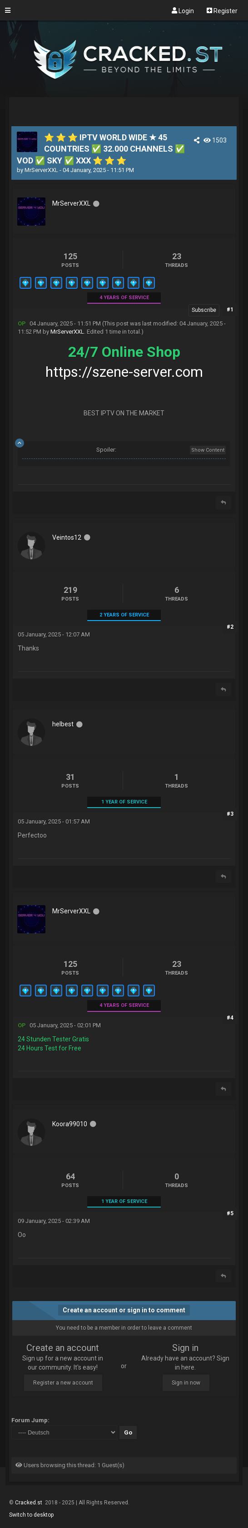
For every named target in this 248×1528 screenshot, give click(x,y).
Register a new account (63, 1383)
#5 (230, 1213)
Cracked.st (29, 1502)
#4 (230, 1018)
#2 (230, 627)
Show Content (207, 450)
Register (222, 10)
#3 (230, 814)
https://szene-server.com (124, 371)
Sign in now (186, 1383)
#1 (230, 309)
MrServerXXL (41, 170)
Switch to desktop (31, 1515)
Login (183, 10)
